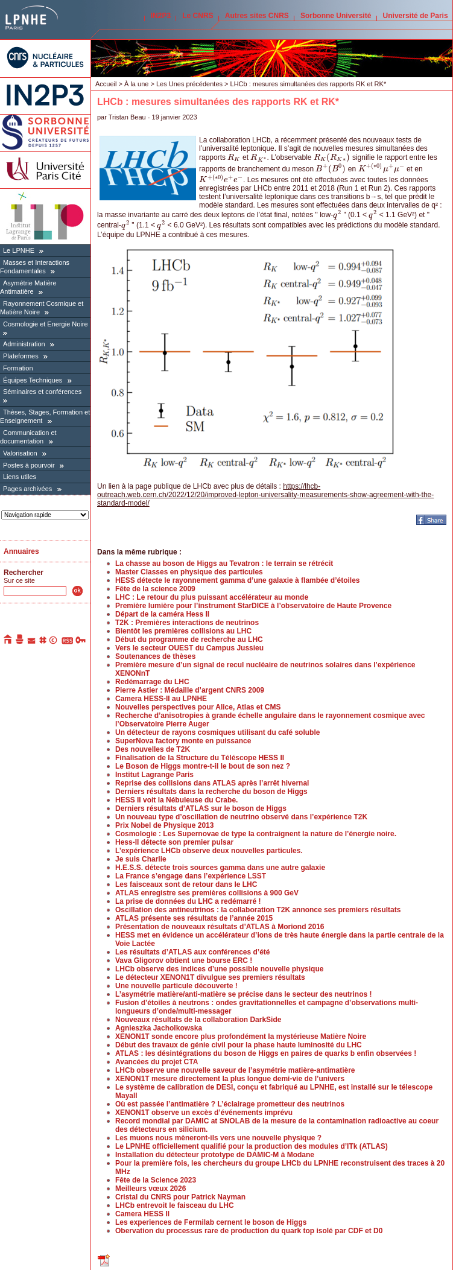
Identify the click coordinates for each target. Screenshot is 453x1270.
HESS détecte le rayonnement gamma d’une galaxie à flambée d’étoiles (237, 580)
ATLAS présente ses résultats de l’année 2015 (194, 918)
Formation (18, 368)
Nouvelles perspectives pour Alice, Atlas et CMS (198, 707)
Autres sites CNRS (257, 15)
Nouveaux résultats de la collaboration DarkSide (198, 1019)
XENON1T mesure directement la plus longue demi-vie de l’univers (229, 1079)
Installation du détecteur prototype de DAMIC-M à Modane (214, 1155)
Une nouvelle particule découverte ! (176, 986)
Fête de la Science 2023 (155, 1180)
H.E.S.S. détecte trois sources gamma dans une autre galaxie (220, 867)
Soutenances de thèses (155, 656)
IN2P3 (161, 15)
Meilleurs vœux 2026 (150, 1188)
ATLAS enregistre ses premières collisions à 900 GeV (207, 893)
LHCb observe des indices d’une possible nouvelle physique (219, 969)
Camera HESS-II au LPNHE (161, 698)
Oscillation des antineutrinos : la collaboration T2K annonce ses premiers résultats (258, 910)
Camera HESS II (142, 1214)
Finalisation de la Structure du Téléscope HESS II (199, 758)
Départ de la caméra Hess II (162, 614)
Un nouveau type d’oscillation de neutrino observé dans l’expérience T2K (241, 817)
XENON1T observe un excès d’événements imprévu (204, 1112)
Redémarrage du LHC (152, 682)
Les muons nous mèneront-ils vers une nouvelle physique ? (218, 1138)
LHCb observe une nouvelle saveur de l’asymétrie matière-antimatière (235, 1070)
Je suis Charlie (140, 859)
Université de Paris (415, 15)
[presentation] (233, 157)
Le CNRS (197, 15)
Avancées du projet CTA (156, 1062)
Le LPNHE (18, 250)
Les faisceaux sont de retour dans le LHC (186, 884)
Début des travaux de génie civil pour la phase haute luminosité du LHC (238, 1045)
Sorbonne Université (335, 15)
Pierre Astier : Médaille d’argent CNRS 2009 (189, 690)
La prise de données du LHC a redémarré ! (188, 901)
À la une (136, 83)
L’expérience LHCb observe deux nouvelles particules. (209, 850)
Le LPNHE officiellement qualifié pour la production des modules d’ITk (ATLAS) (251, 1146)
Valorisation (20, 453)
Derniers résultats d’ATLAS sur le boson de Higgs (201, 808)
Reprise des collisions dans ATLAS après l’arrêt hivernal (212, 783)
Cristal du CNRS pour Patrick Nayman (180, 1197)
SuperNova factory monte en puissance (183, 741)
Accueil (105, 83)
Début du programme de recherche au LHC (189, 639)
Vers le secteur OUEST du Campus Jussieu (189, 648)
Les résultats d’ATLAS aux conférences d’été (192, 952)
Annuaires (21, 551)
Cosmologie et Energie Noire (45, 324)
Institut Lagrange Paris (154, 774)
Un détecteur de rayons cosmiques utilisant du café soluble (217, 732)
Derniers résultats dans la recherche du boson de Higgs (211, 791)
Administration (24, 344)
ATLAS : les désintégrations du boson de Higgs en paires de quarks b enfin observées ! (265, 1053)
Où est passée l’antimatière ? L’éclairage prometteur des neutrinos (229, 1104)
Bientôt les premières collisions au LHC (183, 631)
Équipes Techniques (32, 380)
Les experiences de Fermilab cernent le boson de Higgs (210, 1222)
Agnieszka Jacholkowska (158, 1028)
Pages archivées (27, 488)
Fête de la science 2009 (155, 589)
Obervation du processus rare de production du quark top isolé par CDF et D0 (248, 1231)
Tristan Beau (127, 117)
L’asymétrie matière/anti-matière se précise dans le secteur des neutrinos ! (243, 994)
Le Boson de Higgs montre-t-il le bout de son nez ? (202, 766)
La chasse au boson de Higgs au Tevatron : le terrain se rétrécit (224, 563)
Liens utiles (19, 476)
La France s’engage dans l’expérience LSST (190, 876)
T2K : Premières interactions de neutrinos (187, 622)
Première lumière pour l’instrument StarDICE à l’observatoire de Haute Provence (253, 606)
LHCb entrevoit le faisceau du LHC (174, 1205)
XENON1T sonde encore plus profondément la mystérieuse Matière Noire (240, 1036)
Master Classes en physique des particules (189, 572)
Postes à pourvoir (29, 465)
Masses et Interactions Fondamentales (34, 267)
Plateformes (21, 356)
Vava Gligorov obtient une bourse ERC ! (183, 960)
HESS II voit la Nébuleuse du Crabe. (176, 800)
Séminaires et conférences (42, 391)
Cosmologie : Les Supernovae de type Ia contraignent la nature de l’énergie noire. (255, 834)
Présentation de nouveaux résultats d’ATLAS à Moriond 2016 (220, 926)
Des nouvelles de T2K (152, 749)
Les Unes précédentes (189, 83)
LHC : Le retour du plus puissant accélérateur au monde (211, 597)
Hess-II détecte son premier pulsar (174, 842)
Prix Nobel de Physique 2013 (164, 825)
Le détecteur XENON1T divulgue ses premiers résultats (210, 977)
